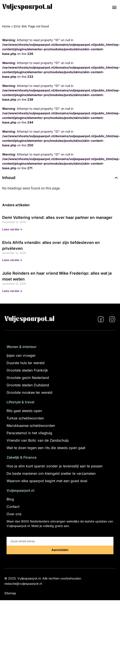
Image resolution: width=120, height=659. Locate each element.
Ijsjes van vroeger (21, 355)
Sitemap (10, 593)
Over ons (14, 514)
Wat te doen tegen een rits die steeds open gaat (46, 448)
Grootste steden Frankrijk (27, 370)
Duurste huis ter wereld (26, 363)
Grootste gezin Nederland (28, 377)
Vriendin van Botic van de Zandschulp (38, 440)
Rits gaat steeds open (24, 411)
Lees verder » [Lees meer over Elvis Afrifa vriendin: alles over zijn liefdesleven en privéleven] (12, 260)
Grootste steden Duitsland (28, 385)
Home (6, 26)
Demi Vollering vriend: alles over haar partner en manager (57, 217)
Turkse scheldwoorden (25, 418)
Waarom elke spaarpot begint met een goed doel (47, 481)
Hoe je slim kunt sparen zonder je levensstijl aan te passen (55, 466)
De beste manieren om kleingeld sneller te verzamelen (51, 473)
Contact (13, 506)
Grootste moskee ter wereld (29, 392)
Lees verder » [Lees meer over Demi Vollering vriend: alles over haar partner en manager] (12, 229)
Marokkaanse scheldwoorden (31, 425)
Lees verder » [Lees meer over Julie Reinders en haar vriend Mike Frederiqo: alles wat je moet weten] (12, 291)
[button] (114, 7)
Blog (10, 499)
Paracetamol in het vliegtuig (29, 433)
